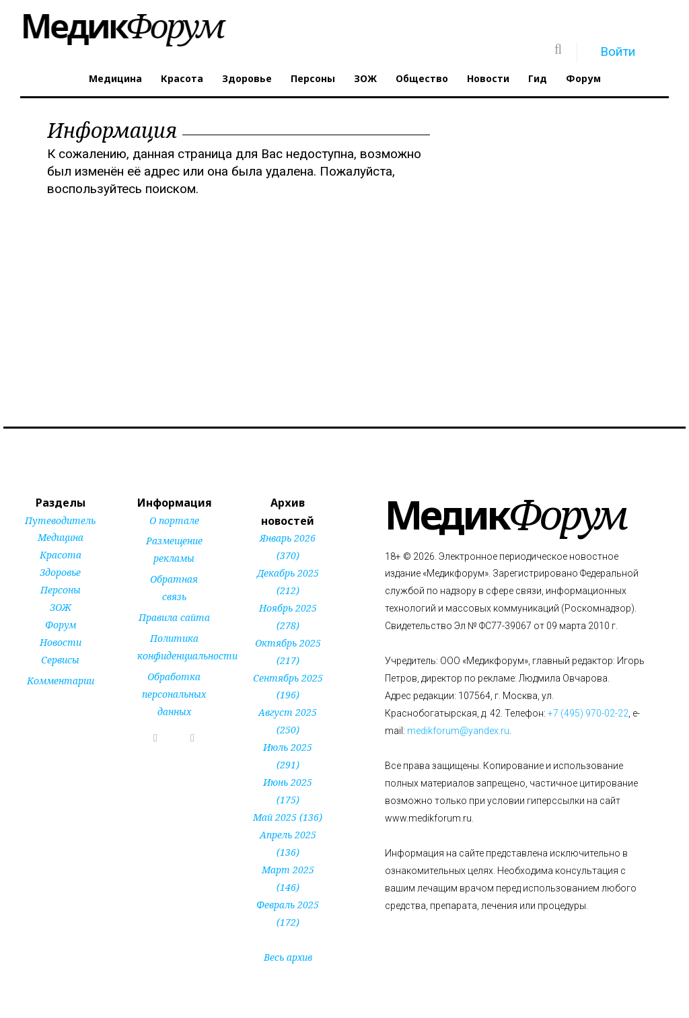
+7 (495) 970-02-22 (588, 713)
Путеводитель (60, 520)
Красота (182, 78)
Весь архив (288, 957)
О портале (174, 520)
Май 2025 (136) (287, 817)
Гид (537, 78)
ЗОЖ (365, 78)
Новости (488, 78)
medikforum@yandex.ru (458, 730)
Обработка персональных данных (174, 694)
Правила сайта (174, 617)
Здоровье (247, 78)
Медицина (115, 78)
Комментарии (60, 680)
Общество (422, 78)
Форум (583, 78)
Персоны (313, 78)
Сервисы (60, 659)
